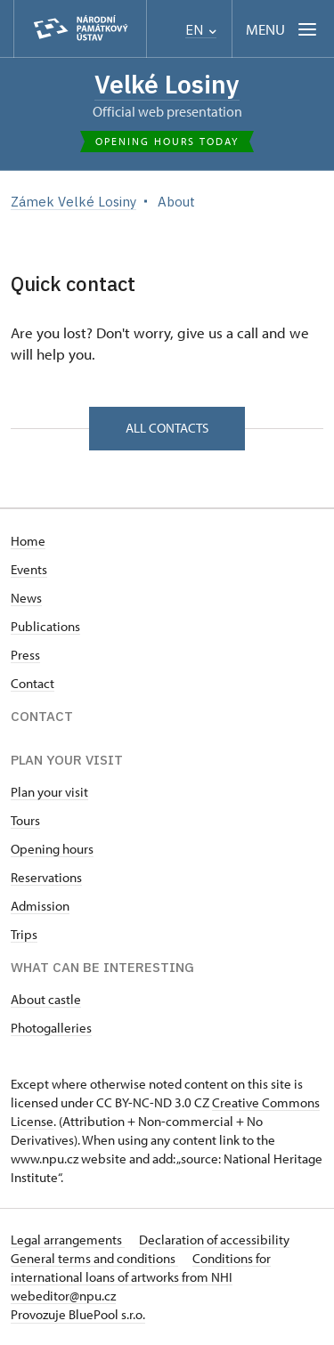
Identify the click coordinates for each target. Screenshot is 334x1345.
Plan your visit (49, 791)
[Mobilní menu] (283, 29)
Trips (24, 934)
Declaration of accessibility (214, 1239)
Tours (25, 820)
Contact (32, 683)
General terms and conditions (94, 1258)
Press (25, 654)
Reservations (46, 877)
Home (28, 540)
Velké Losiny (167, 84)
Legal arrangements (68, 1239)
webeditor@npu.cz (63, 1295)
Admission (40, 905)
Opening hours (52, 848)
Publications (45, 626)
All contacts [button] (167, 427)
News (26, 597)
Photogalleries (51, 1027)
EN (200, 29)
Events (29, 569)
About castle (46, 999)
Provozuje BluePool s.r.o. (78, 1314)
